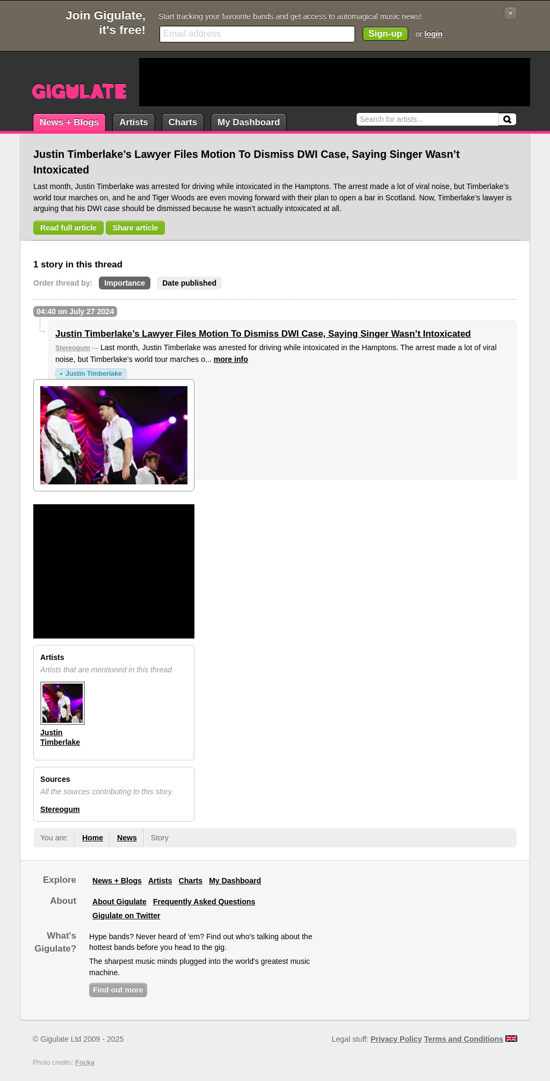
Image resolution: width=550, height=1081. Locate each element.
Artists (133, 122)
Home (92, 837)
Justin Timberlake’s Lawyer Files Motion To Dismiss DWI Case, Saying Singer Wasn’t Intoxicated (263, 334)
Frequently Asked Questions (204, 901)
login (433, 34)
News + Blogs (69, 122)
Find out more (118, 989)
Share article (135, 227)
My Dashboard (249, 122)
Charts (183, 122)
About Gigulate (119, 901)
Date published (189, 283)
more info (231, 359)
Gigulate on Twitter (126, 915)
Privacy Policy (396, 1039)
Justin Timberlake (94, 374)
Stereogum (72, 348)
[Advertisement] (334, 82)
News (127, 837)
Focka (85, 1063)
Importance (124, 283)
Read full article (68, 227)
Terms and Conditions (464, 1039)
